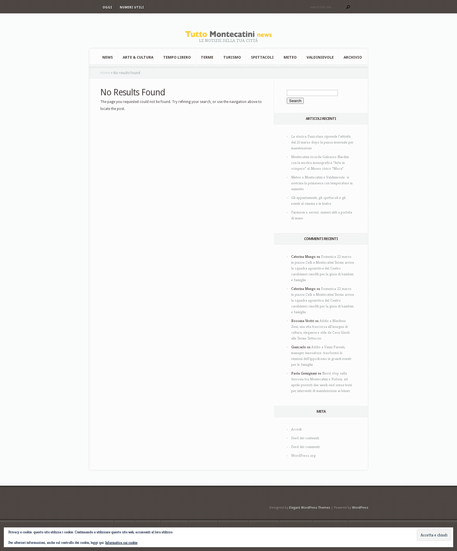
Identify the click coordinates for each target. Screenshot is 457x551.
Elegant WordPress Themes (309, 508)
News (107, 57)
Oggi (107, 7)
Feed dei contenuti (305, 437)
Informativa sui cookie (121, 542)
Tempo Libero (177, 57)
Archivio (353, 57)
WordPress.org (303, 455)
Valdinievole (320, 57)
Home (105, 73)
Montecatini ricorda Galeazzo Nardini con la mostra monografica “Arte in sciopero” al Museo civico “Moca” (320, 162)
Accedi (296, 429)
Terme (207, 57)
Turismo (232, 57)
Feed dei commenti (305, 446)
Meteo (290, 57)
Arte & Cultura (138, 57)
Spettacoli (262, 57)
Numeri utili (132, 7)
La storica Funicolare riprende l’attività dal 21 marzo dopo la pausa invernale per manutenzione (322, 142)
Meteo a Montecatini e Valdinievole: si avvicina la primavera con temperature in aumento (322, 183)
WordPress (360, 508)
